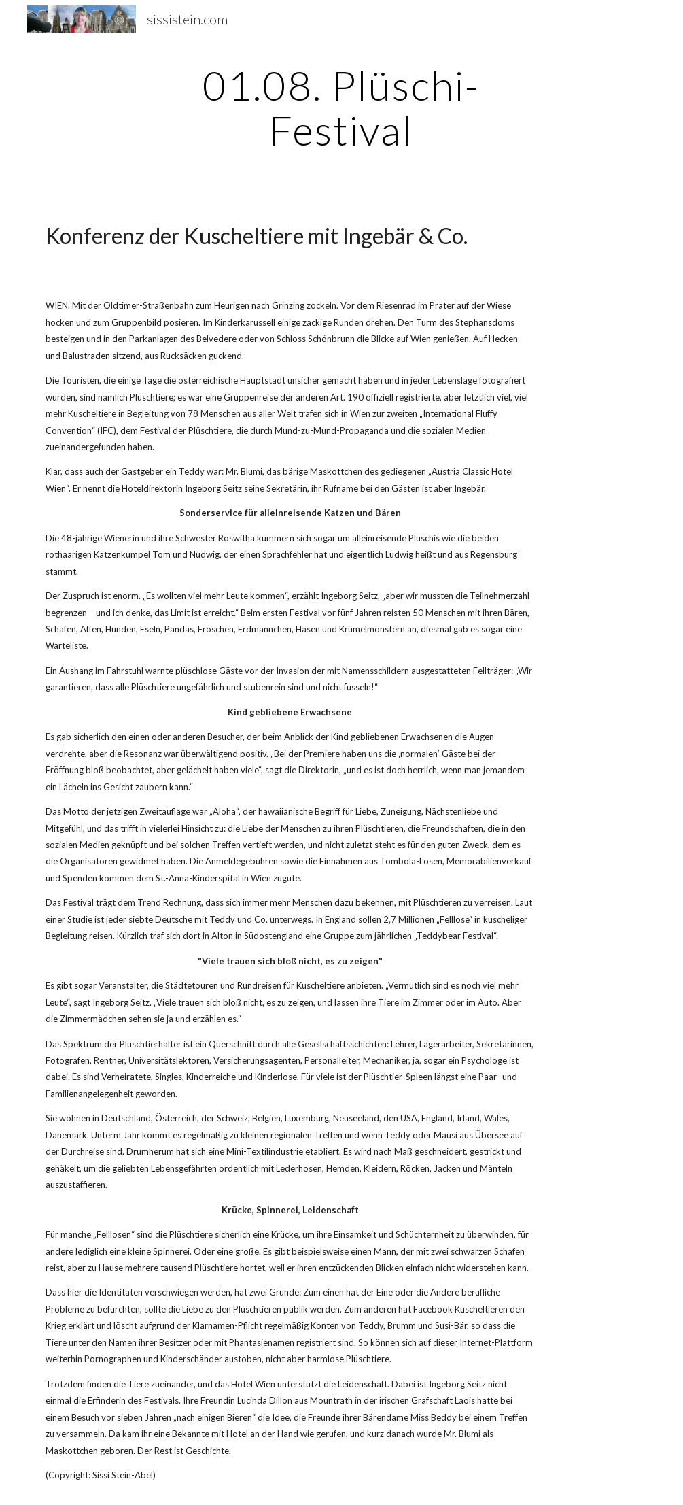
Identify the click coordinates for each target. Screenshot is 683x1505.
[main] (341, 107)
